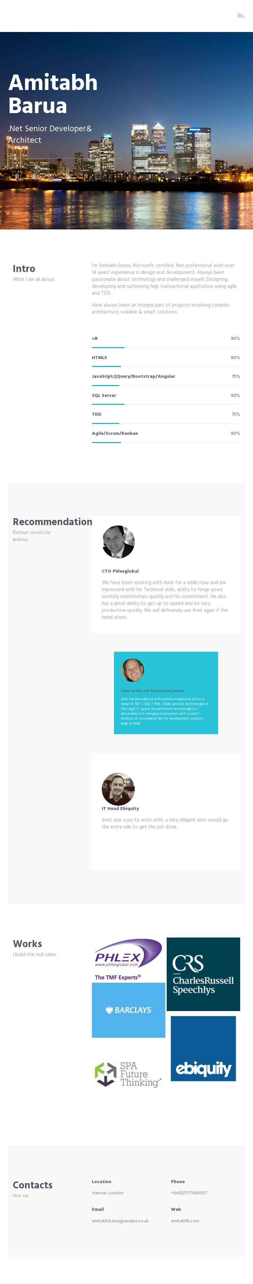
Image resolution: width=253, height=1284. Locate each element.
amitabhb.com (185, 1221)
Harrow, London (108, 1193)
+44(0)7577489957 (189, 1193)
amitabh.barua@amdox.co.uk (120, 1221)
